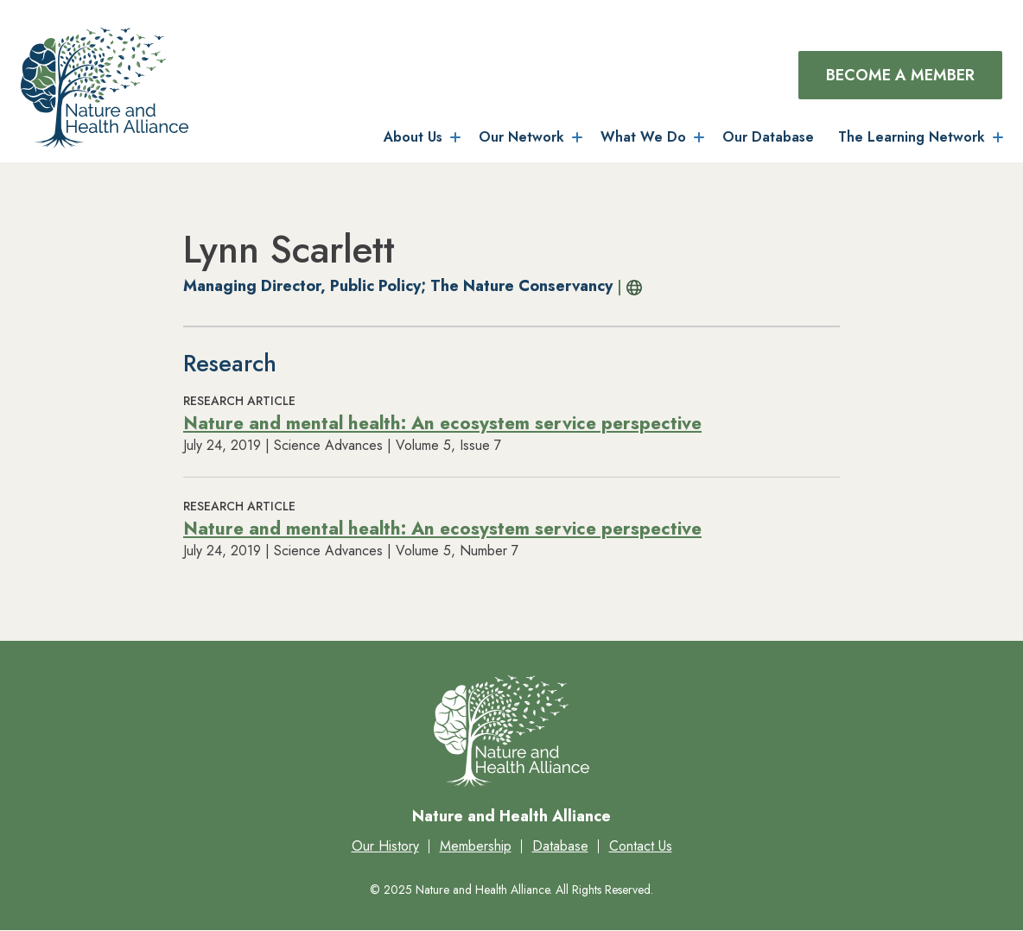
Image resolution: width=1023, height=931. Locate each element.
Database (560, 846)
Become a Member (900, 75)
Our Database (768, 137)
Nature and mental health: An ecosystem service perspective (442, 423)
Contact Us (640, 846)
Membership (476, 846)
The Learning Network (911, 137)
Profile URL (630, 287)
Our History (385, 846)
